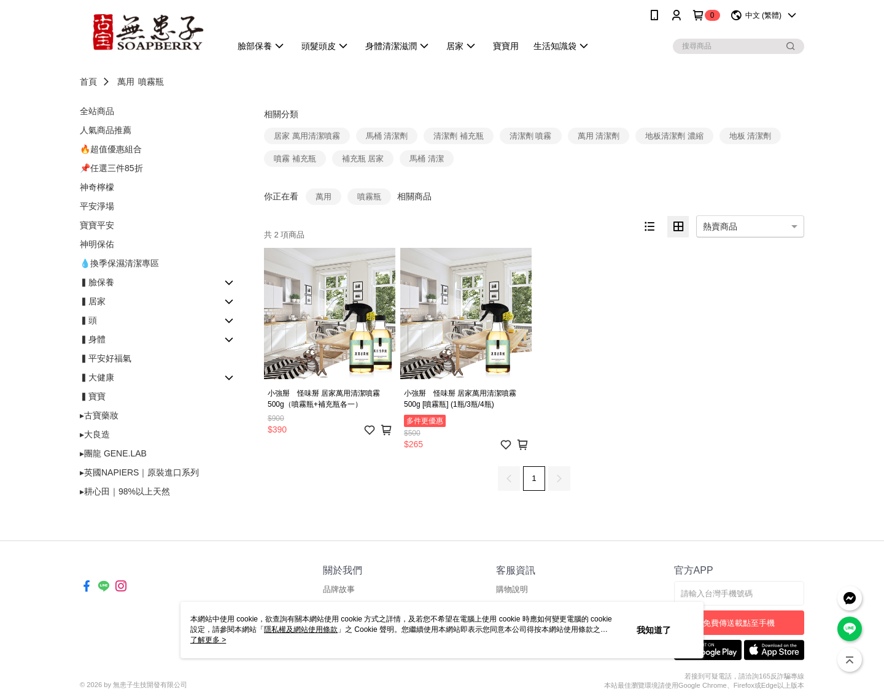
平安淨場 (97, 206)
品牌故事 (339, 589)
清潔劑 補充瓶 (458, 135)
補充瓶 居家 (363, 158)
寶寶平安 (97, 225)
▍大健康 (97, 377)
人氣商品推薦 (105, 130)
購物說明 (512, 589)
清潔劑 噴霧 (531, 135)
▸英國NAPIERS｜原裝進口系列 (139, 472)
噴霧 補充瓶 (295, 158)
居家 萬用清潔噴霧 (307, 135)
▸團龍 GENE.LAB (113, 453)
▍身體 (93, 339)
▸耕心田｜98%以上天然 (125, 491)
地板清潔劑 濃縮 (674, 135)
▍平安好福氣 (105, 358)
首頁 (88, 82)
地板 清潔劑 (750, 135)
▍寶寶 (93, 396)
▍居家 (93, 301)
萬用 (125, 82)
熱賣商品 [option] (720, 226)
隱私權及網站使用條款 (301, 629)
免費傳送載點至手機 (739, 623)
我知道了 (654, 630)
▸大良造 (95, 434)
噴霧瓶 (151, 82)
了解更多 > (208, 640)
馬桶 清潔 (426, 158)
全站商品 (97, 111)
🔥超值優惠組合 (111, 149)
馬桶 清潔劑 (387, 135)
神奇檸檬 (97, 187)
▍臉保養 (97, 282)
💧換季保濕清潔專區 (119, 263)
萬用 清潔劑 (599, 135)
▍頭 (88, 320)
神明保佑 (97, 244)
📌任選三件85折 (111, 168)
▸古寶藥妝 (99, 415)
